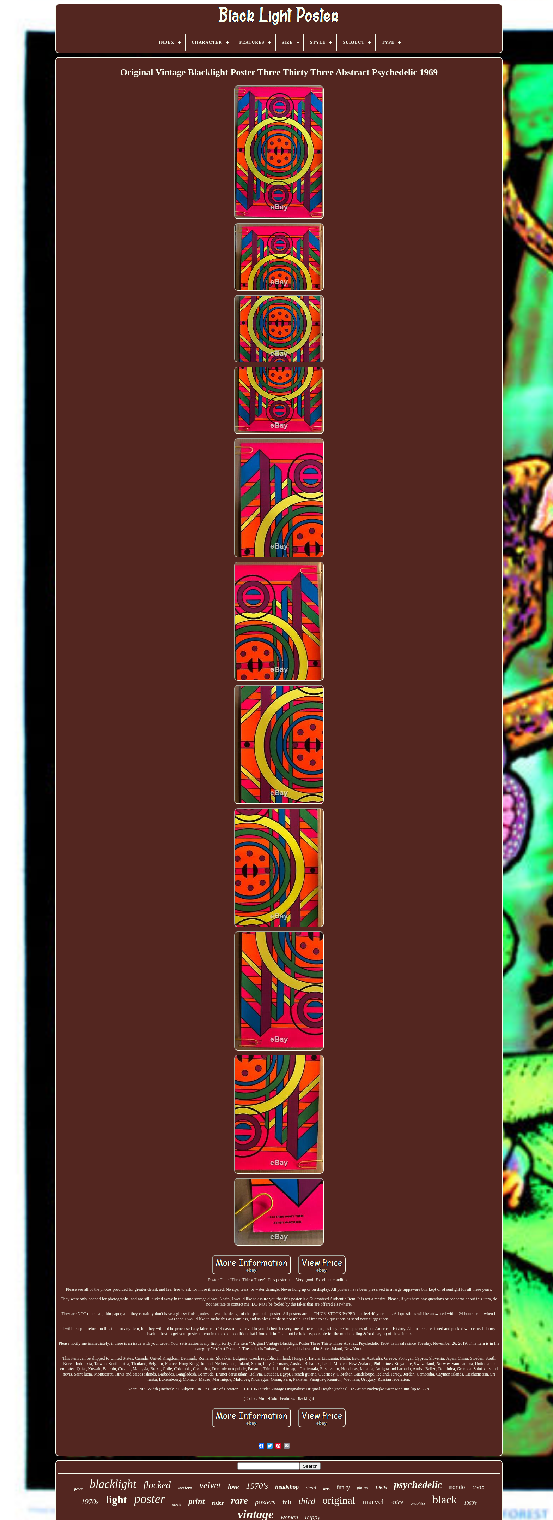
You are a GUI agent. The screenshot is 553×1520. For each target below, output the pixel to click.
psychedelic (418, 1484)
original (338, 1500)
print (196, 1501)
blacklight (113, 1484)
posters (265, 1502)
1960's (470, 1503)
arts (326, 1488)
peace (78, 1489)
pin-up (362, 1487)
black (444, 1499)
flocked (157, 1485)
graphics (418, 1503)
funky (343, 1487)
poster (149, 1499)
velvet (210, 1485)
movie (176, 1504)
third (306, 1501)
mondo (457, 1488)
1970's (257, 1485)
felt (286, 1502)
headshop (287, 1487)
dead (311, 1487)
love (233, 1486)
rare (239, 1500)
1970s (90, 1501)
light (116, 1500)
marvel (373, 1501)
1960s (381, 1487)
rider (218, 1503)
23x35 (478, 1487)
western (185, 1487)
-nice (397, 1502)
